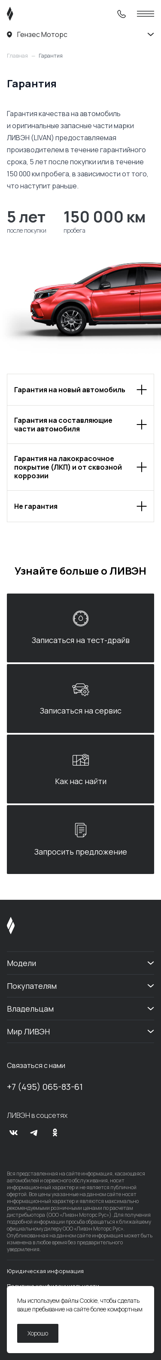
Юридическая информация (45, 1271)
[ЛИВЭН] (26, 14)
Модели (21, 963)
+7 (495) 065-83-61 (45, 1086)
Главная (17, 55)
